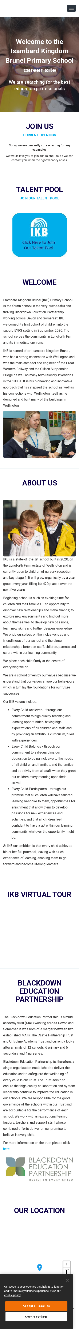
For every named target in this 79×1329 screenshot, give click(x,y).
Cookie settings (36, 1316)
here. (6, 1149)
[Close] (67, 1280)
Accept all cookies (36, 1305)
